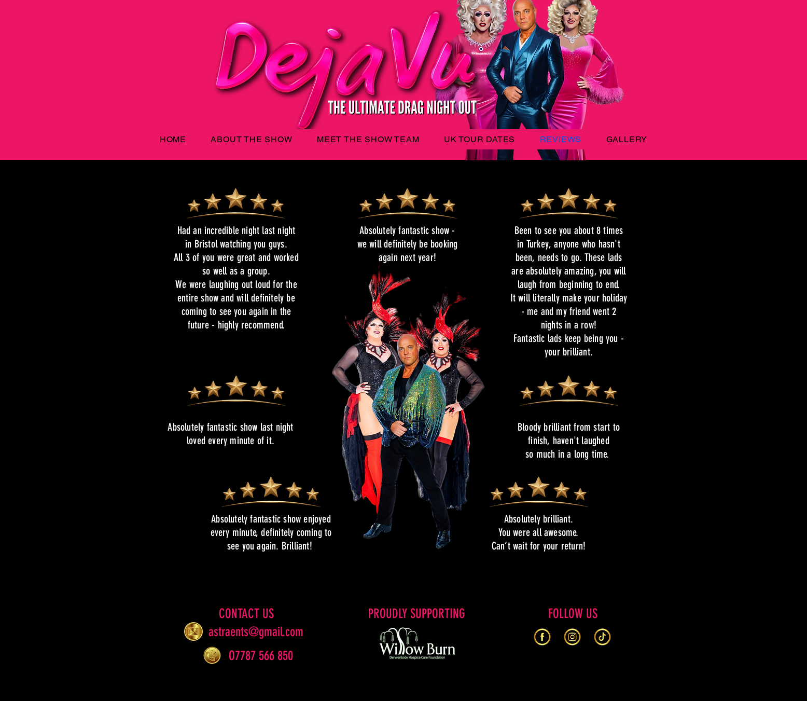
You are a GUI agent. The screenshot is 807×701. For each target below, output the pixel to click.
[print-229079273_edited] (602, 637)
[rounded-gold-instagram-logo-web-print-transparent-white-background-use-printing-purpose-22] (572, 637)
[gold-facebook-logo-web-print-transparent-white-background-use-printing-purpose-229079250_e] (542, 637)
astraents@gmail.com (255, 631)
